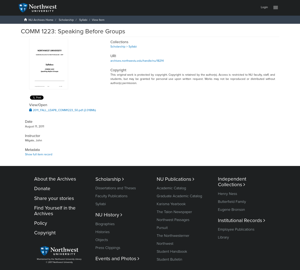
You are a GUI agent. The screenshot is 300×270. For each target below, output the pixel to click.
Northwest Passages (173, 219)
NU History (108, 215)
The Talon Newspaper (174, 212)
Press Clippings (107, 247)
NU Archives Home (41, 20)
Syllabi (83, 20)
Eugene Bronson (231, 209)
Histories (102, 232)
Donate (42, 189)
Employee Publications (236, 229)
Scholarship (66, 20)
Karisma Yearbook (171, 204)
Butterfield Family (232, 201)
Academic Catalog (171, 188)
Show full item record (38, 154)
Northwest (165, 243)
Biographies (105, 224)
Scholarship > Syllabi (123, 46)
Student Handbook (172, 251)
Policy (40, 223)
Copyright (45, 233)
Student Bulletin (169, 259)
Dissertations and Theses (115, 188)
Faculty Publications (111, 196)
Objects (101, 239)
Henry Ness (227, 193)
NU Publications (175, 179)
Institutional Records (241, 220)
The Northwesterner (173, 235)
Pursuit (162, 227)
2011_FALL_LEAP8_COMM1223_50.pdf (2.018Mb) (62, 110)
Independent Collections (232, 182)
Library (223, 237)
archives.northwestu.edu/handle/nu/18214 (137, 61)
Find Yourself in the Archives (55, 210)
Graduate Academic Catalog (179, 196)
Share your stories (54, 198)
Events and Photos (117, 259)
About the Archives (55, 179)
